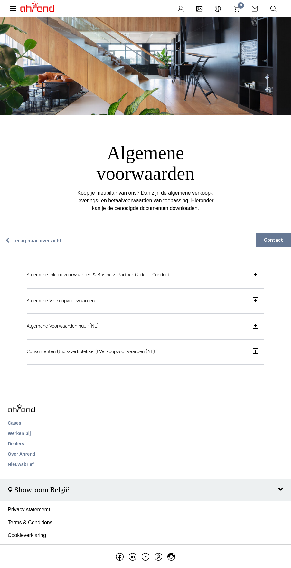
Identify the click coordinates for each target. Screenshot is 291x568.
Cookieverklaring (27, 535)
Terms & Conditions (30, 522)
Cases (14, 423)
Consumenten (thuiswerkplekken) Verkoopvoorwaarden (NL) (142, 351)
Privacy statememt (29, 509)
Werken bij (19, 433)
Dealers (16, 443)
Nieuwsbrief (21, 464)
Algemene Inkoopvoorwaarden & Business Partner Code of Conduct (142, 275)
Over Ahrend (21, 454)
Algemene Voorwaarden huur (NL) (142, 326)
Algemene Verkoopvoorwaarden (142, 300)
